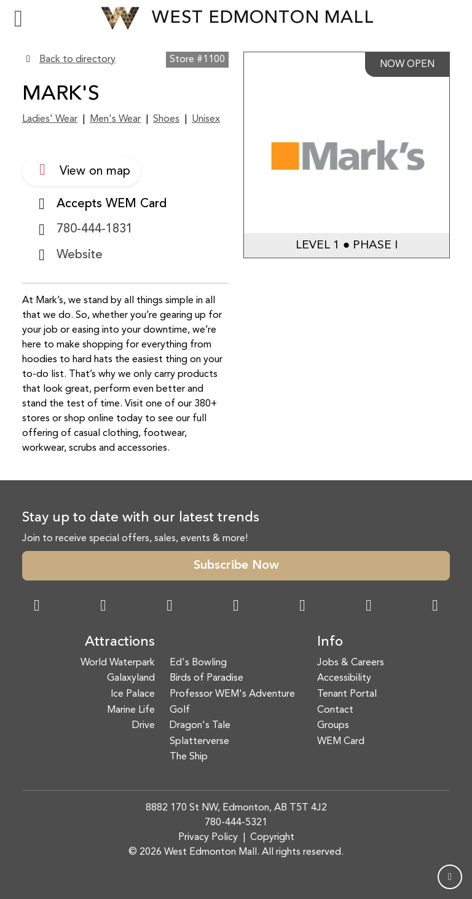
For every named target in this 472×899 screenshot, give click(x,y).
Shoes (166, 119)
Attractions (120, 642)
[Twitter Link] (236, 607)
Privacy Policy (208, 837)
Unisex (206, 119)
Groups (333, 726)
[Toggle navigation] (18, 18)
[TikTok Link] (369, 607)
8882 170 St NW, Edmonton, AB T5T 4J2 (236, 808)
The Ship (189, 757)
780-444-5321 (236, 823)
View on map (81, 170)
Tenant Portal (347, 694)
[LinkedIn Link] (435, 607)
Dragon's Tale (200, 726)
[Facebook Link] (37, 607)
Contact (335, 710)
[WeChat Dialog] (302, 607)
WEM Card (340, 742)
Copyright (272, 837)
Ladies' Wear (49, 119)
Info (330, 642)
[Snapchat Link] (169, 607)
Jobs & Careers (350, 663)
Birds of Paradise (206, 678)
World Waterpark (118, 663)
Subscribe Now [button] (236, 566)
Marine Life (131, 710)
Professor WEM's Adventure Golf (232, 702)
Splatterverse (199, 742)
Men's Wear (115, 119)
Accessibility (344, 678)
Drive (143, 726)
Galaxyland (131, 678)
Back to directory (77, 60)
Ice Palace (133, 694)
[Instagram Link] (103, 607)
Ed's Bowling (198, 663)
